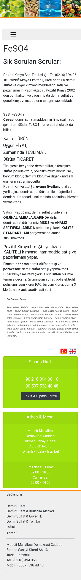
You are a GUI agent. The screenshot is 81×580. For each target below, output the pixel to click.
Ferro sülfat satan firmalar (38, 318)
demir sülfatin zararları (27, 311)
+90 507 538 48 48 (40, 386)
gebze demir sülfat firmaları (31, 332)
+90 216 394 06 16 (40, 379)
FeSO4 (25, 307)
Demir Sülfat (15, 506)
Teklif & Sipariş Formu (40, 396)
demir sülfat (57, 307)
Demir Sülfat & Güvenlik (24, 516)
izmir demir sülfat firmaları (62, 325)
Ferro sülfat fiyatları (17, 321)
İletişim (11, 527)
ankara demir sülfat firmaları (32, 325)
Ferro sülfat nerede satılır (55, 311)
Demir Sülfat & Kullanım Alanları (30, 511)
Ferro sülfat (13, 307)
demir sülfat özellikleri (41, 321)
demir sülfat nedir (40, 307)
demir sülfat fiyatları (65, 318)
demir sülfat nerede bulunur (46, 314)
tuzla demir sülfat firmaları (21, 328)
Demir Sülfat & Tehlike (23, 521)
